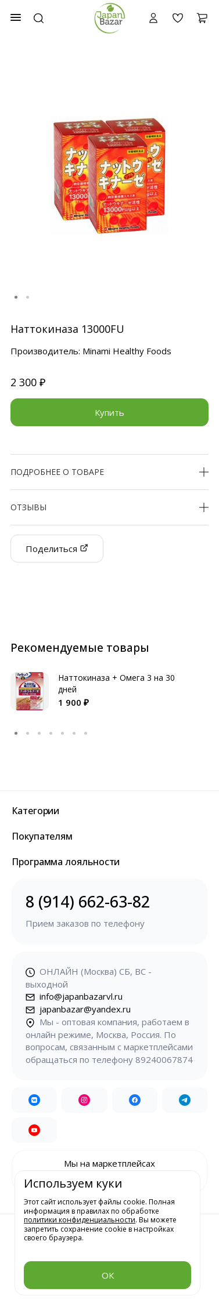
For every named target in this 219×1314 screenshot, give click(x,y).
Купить (109, 412)
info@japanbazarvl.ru (74, 996)
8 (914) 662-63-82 (109, 911)
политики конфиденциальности (79, 1220)
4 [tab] (51, 733)
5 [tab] (63, 733)
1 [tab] (16, 297)
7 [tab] (86, 733)
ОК (108, 1275)
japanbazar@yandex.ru (78, 1009)
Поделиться (57, 548)
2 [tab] (28, 297)
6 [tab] (74, 733)
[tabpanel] (109, 175)
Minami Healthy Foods (126, 351)
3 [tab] (39, 733)
